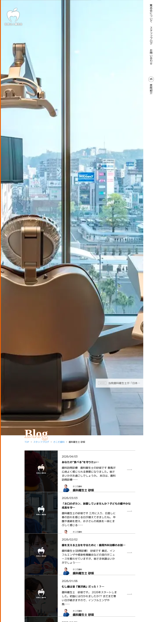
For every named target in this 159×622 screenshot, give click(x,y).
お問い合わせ (151, 57)
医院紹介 (151, 86)
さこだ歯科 (58, 441)
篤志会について (151, 13)
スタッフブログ (151, 35)
